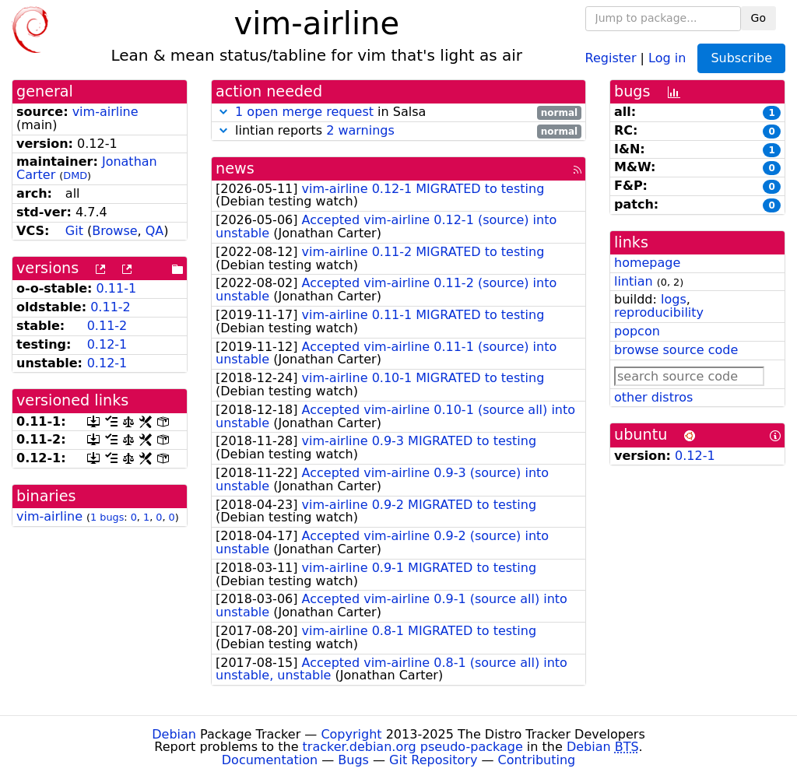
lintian (633, 281)
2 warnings (360, 130)
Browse (114, 230)
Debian (174, 734)
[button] (223, 111)
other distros (653, 397)
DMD (75, 175)
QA (155, 230)
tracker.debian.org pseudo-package (413, 746)
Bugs (353, 760)
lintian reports (398, 131)
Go (758, 18)
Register (611, 57)
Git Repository (433, 760)
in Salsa (398, 112)
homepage (647, 262)
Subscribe (741, 58)
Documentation (270, 760)
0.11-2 (110, 307)
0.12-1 (107, 344)
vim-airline (105, 111)
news (235, 168)
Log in (667, 57)
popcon (637, 331)
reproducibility (659, 312)
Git (74, 230)
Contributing (537, 760)
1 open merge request (304, 111)
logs (673, 299)
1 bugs (107, 517)
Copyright (351, 734)
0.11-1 (117, 288)
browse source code (676, 349)
